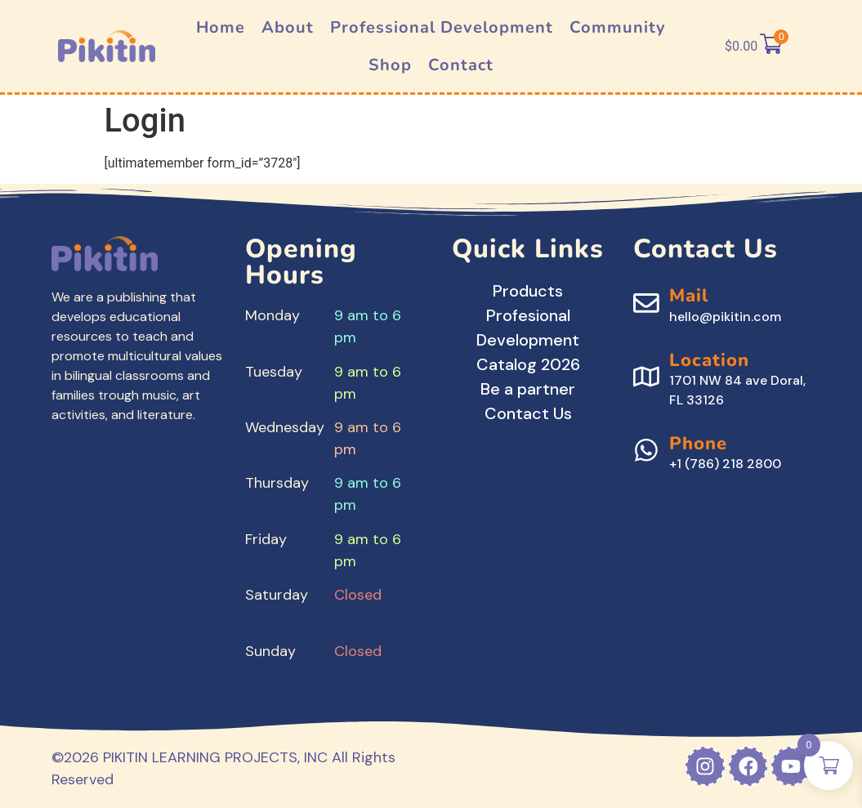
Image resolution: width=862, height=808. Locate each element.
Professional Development (441, 27)
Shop (390, 65)
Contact (461, 65)
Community (617, 27)
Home (220, 27)
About (287, 27)
